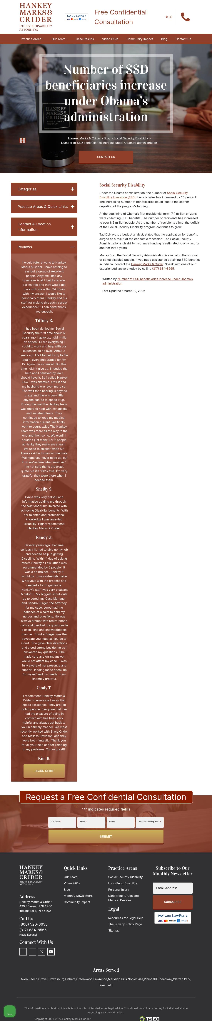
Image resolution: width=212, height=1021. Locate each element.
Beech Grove (38, 980)
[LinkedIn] (32, 953)
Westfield (105, 987)
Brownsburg (55, 980)
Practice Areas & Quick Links (46, 208)
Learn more (44, 772)
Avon (24, 980)
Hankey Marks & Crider (147, 265)
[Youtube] (51, 953)
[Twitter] (41, 953)
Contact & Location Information (46, 228)
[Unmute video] (146, 902)
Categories (46, 190)
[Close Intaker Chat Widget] (200, 902)
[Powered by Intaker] (180, 1013)
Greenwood (84, 980)
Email (83, 823)
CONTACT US (106, 158)
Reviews (46, 248)
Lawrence (100, 980)
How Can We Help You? (149, 823)
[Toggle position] (192, 902)
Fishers (70, 980)
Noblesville (135, 980)
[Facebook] (23, 953)
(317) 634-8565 (163, 270)
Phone (112, 823)
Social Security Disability (122, 186)
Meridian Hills (117, 980)
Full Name (56, 823)
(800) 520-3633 (33, 926)
